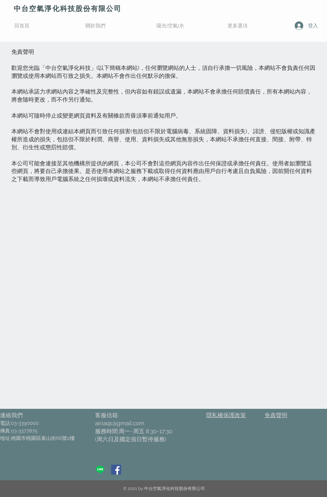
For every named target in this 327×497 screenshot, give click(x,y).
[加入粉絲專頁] (116, 470)
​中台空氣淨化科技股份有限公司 (67, 8)
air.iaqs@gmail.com (119, 423)
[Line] (100, 470)
